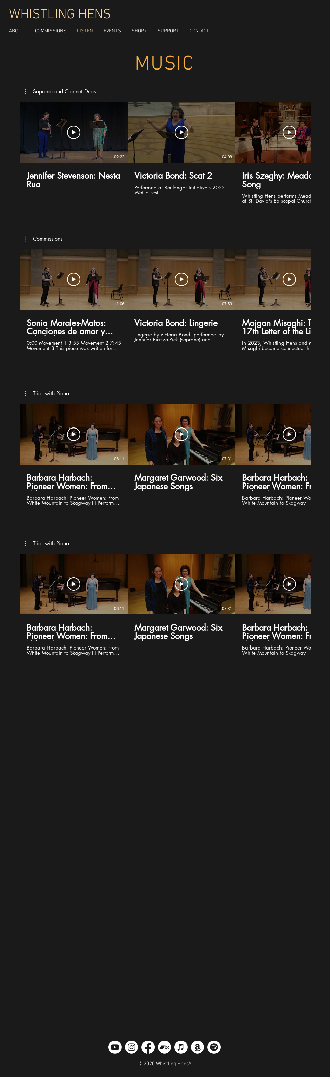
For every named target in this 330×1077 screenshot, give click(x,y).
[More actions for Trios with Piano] (47, 394)
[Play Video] (73, 132)
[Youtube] (115, 1047)
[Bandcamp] (164, 1047)
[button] (139, 31)
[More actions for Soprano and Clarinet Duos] (60, 92)
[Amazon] (197, 1047)
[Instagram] (131, 1047)
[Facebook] (148, 1047)
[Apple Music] (181, 1047)
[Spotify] (214, 1047)
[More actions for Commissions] (43, 239)
